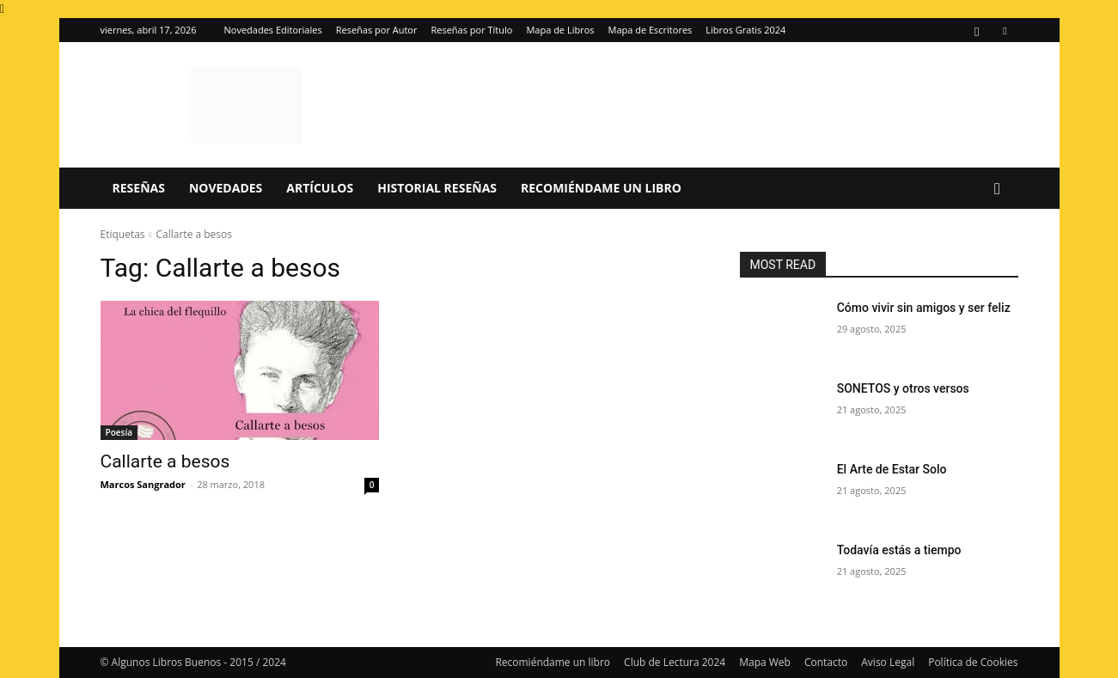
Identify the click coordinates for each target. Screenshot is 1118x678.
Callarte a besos (165, 461)
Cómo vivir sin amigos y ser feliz (924, 308)
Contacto (825, 662)
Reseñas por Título (471, 29)
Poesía (119, 432)
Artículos (319, 188)
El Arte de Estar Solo (892, 469)
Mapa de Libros (560, 29)
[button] (997, 189)
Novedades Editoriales (273, 29)
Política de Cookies (972, 662)
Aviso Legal (887, 662)
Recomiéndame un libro (601, 188)
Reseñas (139, 188)
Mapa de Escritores (650, 29)
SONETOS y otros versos (903, 388)
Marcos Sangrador (143, 484)
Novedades (225, 188)
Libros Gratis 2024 (745, 29)
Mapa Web (765, 662)
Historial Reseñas (437, 188)
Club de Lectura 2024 (674, 662)
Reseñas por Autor (377, 29)
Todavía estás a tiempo (899, 550)
